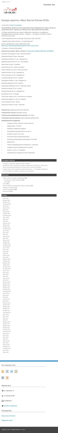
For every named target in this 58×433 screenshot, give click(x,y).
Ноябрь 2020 (6, 242)
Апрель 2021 (6, 236)
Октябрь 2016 (6, 329)
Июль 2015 (6, 350)
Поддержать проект (7, 420)
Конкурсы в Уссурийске (9, 187)
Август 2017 (6, 314)
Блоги (4, 183)
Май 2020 (5, 253)
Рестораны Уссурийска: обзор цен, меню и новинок (16, 163)
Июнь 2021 (6, 232)
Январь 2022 (6, 225)
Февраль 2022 (6, 223)
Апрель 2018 (6, 299)
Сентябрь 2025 (7, 204)
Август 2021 (6, 230)
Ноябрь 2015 (6, 346)
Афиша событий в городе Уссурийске (13, 178)
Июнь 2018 (6, 295)
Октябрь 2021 (6, 227)
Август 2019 (6, 270)
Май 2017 (5, 320)
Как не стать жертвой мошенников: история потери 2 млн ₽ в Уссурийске (22, 167)
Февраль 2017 (6, 322)
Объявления (6, 191)
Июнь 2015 (6, 352)
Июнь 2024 (6, 206)
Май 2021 (5, 234)
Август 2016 (6, 333)
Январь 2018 (6, 304)
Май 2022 (5, 221)
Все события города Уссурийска (12, 180)
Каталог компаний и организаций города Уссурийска (16, 185)
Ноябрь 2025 (6, 202)
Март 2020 (5, 257)
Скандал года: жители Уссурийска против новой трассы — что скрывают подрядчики (25, 169)
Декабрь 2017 (6, 306)
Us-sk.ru (23, 429)
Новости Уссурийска (16, 25)
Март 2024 (5, 209)
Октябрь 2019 (6, 266)
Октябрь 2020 (6, 244)
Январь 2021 (6, 240)
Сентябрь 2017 (7, 312)
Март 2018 (5, 301)
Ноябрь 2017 (6, 308)
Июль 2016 (6, 335)
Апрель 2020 (6, 255)
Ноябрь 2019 (6, 265)
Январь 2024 (6, 211)
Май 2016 (5, 339)
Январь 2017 (6, 323)
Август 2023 (6, 217)
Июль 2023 (6, 219)
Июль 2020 (6, 249)
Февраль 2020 (6, 259)
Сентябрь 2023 (7, 215)
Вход (53, 4)
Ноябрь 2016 (6, 327)
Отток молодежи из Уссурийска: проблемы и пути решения (18, 171)
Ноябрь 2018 (6, 287)
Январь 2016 (6, 344)
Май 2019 (5, 276)
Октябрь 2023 (6, 213)
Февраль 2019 (6, 282)
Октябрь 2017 (6, 310)
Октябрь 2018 (6, 289)
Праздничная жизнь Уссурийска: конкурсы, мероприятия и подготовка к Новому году (25, 165)
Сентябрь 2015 (7, 348)
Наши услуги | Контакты (8, 416)
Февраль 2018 (6, 303)
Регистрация (47, 4)
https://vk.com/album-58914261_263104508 (40, 51)
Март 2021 (5, 238)
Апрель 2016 (6, 341)
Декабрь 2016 (6, 325)
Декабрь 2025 (6, 200)
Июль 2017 (6, 316)
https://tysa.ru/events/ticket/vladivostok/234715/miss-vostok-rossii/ (19, 45)
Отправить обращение (10, 405)
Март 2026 (5, 198)
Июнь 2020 (6, 251)
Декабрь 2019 (6, 263)
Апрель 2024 (6, 208)
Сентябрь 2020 (7, 246)
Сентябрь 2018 (7, 291)
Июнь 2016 (6, 337)
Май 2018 (5, 297)
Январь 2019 (6, 284)
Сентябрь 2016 (7, 331)
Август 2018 (6, 293)
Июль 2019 (6, 272)
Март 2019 (5, 280)
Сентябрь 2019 (7, 268)
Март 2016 (5, 342)
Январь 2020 (6, 261)
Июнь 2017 (6, 318)
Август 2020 (6, 247)
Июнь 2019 (6, 274)
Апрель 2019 (6, 278)
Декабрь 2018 (6, 285)
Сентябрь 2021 (7, 228)
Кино (5, 182)
